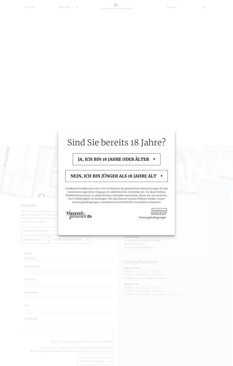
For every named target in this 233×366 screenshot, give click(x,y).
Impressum (159, 210)
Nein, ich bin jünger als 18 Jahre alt (114, 176)
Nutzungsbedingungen (152, 217)
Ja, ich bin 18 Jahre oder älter (114, 159)
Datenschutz (158, 213)
